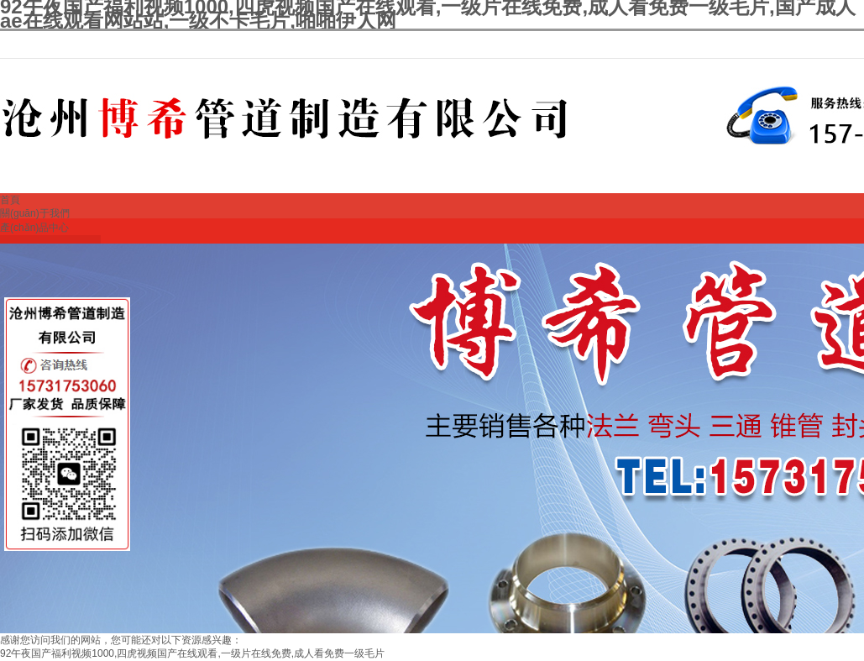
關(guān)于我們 (35, 213)
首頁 (10, 200)
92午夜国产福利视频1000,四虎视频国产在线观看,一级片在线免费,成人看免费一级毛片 (192, 653)
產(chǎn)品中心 (34, 227)
